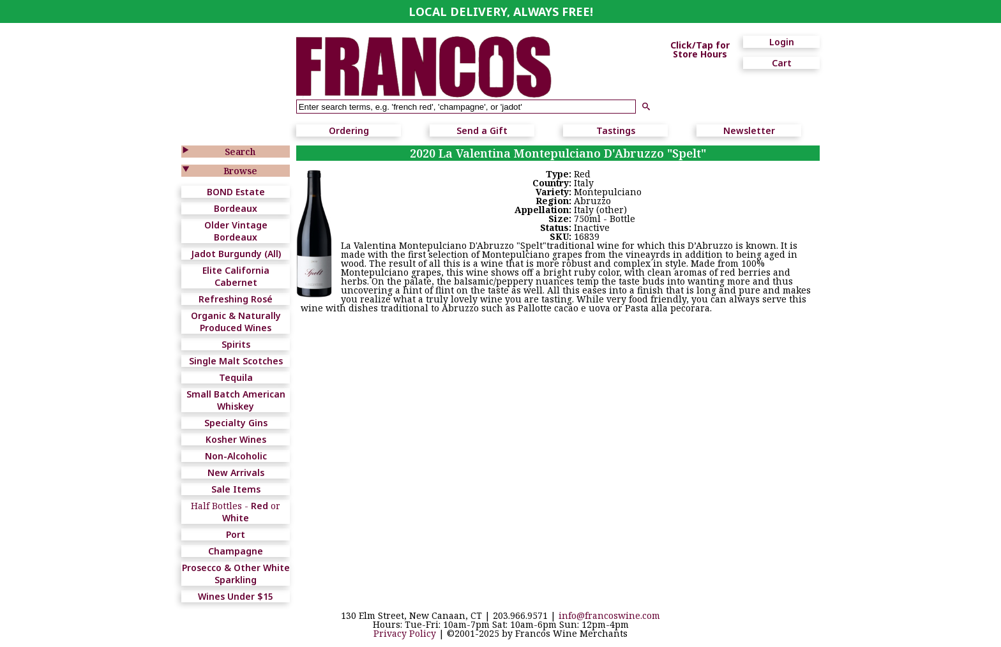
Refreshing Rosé (236, 299)
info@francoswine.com (609, 615)
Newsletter (749, 130)
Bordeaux (235, 208)
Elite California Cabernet (235, 276)
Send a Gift (482, 130)
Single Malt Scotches (236, 361)
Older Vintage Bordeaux (235, 231)
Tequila (236, 377)
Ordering (349, 130)
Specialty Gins (235, 423)
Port (235, 534)
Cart (782, 63)
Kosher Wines (236, 439)
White (235, 518)
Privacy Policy (404, 633)
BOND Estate (236, 192)
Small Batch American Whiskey (235, 400)
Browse (240, 171)
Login (781, 42)
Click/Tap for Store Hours (700, 50)
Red (259, 506)
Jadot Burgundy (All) (236, 254)
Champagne (235, 551)
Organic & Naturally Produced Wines (236, 321)
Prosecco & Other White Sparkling (236, 573)
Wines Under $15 (235, 596)
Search (240, 151)
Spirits (236, 344)
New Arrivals (235, 472)
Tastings (615, 130)
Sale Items (235, 489)
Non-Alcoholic (236, 456)
